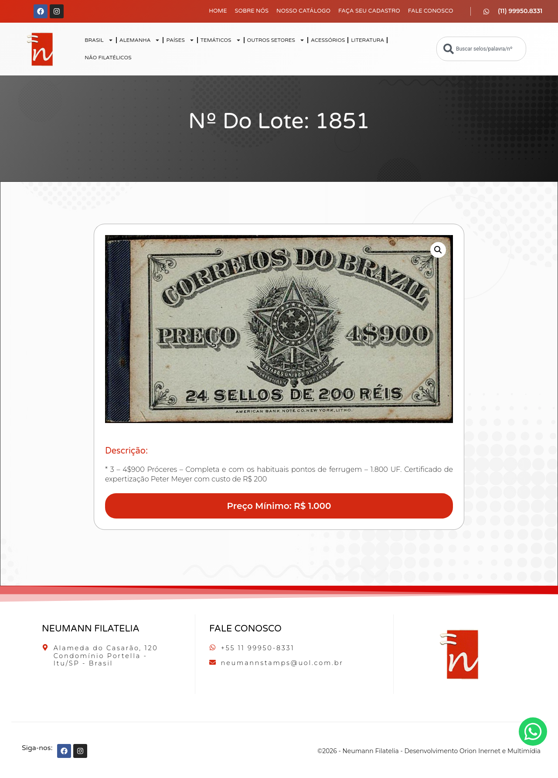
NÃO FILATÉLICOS (108, 58)
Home (218, 10)
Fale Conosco (430, 10)
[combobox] (481, 49)
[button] (438, 250)
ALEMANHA (139, 40)
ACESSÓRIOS (328, 40)
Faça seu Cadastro (369, 10)
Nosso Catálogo (303, 10)
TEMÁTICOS (221, 40)
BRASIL (99, 40)
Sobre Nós (252, 10)
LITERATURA (367, 40)
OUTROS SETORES (276, 40)
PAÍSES (180, 40)
